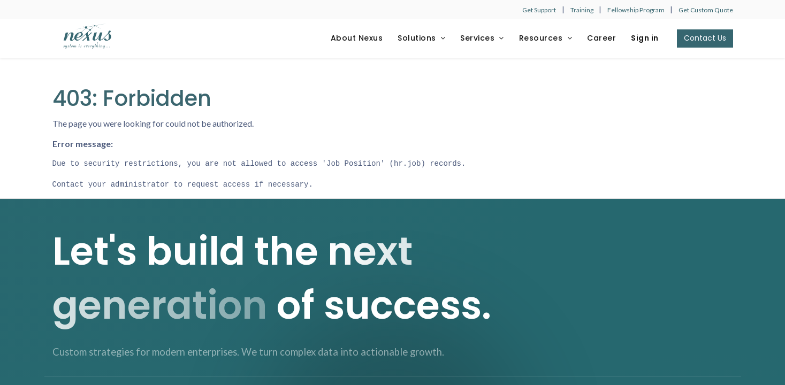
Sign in (645, 38)
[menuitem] (356, 38)
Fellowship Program (636, 10)
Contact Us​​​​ (705, 38)
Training (582, 10)
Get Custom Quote (706, 10)
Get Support (539, 10)
